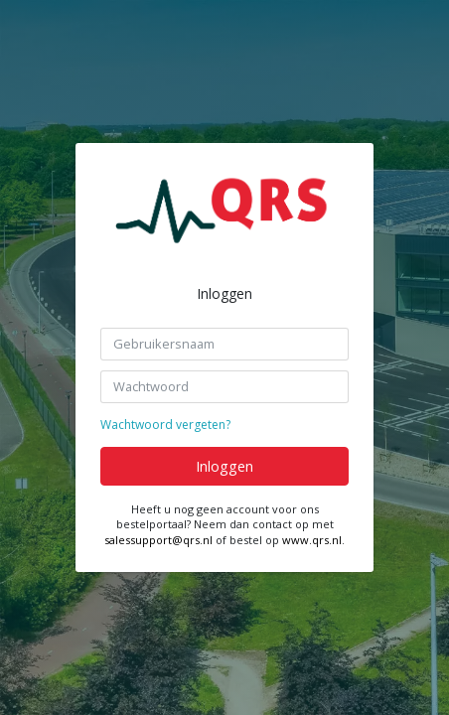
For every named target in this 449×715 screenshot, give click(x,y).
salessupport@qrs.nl (158, 539)
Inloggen (224, 466)
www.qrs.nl (312, 539)
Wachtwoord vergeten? (165, 424)
